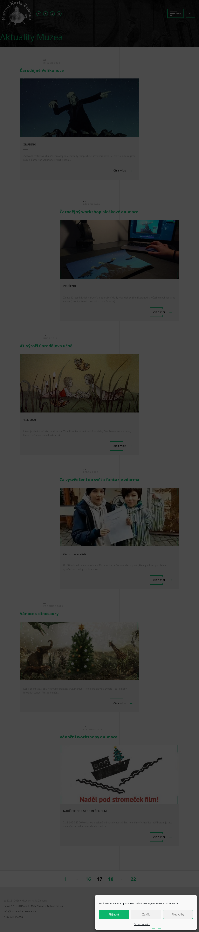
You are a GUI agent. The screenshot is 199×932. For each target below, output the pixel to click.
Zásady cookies (142, 923)
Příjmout (114, 914)
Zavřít (146, 914)
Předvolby (178, 914)
